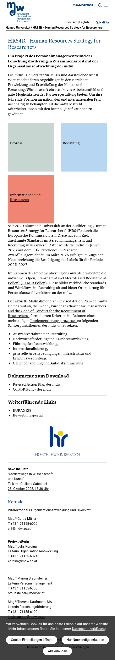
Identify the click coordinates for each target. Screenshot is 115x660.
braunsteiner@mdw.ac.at (26, 593)
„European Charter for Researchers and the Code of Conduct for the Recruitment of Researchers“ (57, 311)
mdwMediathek (83, 5)
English (84, 22)
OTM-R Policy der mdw (32, 389)
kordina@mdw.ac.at (22, 561)
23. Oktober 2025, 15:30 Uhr (28, 489)
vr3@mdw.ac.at (19, 529)
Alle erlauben (57, 651)
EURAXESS (22, 410)
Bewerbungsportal (28, 415)
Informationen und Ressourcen (25, 197)
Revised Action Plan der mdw (36, 384)
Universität (23, 27)
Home (9, 27)
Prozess (16, 143)
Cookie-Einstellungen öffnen (31, 640)
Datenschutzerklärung (89, 629)
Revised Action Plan (74, 301)
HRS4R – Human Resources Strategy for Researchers (68, 27)
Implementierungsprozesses (53, 320)
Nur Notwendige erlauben (85, 640)
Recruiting (71, 143)
